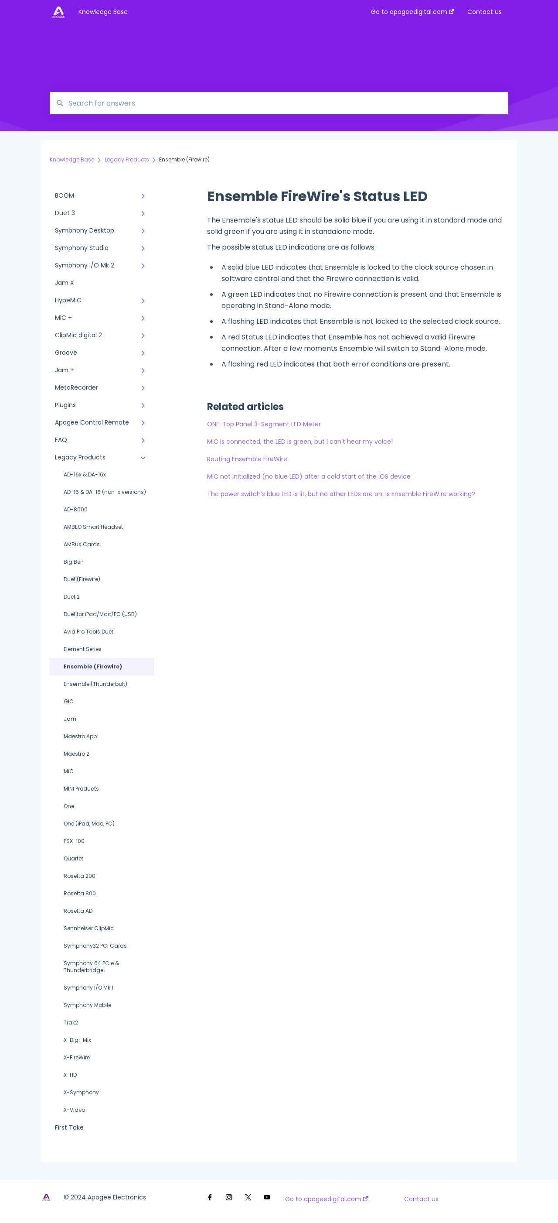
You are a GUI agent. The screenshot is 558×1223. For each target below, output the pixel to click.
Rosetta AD (78, 911)
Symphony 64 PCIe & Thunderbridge (91, 966)
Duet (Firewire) (82, 579)
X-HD (70, 1075)
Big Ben (74, 561)
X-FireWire (77, 1057)
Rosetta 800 (80, 893)
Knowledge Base (103, 11)
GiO (68, 701)
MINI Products (81, 788)
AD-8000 (76, 509)
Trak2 (71, 1022)
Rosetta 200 (79, 876)
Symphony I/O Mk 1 (88, 987)
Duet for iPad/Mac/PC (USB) (100, 614)
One (69, 806)
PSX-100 (74, 841)
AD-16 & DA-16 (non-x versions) (105, 492)
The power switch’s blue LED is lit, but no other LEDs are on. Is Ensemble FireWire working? (341, 494)
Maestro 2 (76, 753)
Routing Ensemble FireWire (247, 459)
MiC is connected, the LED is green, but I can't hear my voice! (300, 441)
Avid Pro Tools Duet (88, 631)
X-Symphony (81, 1092)
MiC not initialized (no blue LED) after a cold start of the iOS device (309, 476)
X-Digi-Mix (77, 1040)
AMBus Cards (82, 544)
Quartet (73, 858)
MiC (69, 771)
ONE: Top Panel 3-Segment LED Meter (264, 424)
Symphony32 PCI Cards (95, 945)
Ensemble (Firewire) (93, 666)
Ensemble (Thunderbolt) (95, 684)
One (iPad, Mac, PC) (89, 823)
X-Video (74, 1109)
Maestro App (80, 736)
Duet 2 (72, 596)
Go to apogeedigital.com (326, 1199)
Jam (70, 719)
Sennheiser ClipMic (89, 928)
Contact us (421, 1199)
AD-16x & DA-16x (85, 474)
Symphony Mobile (87, 1005)
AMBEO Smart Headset (93, 527)
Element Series (83, 649)
